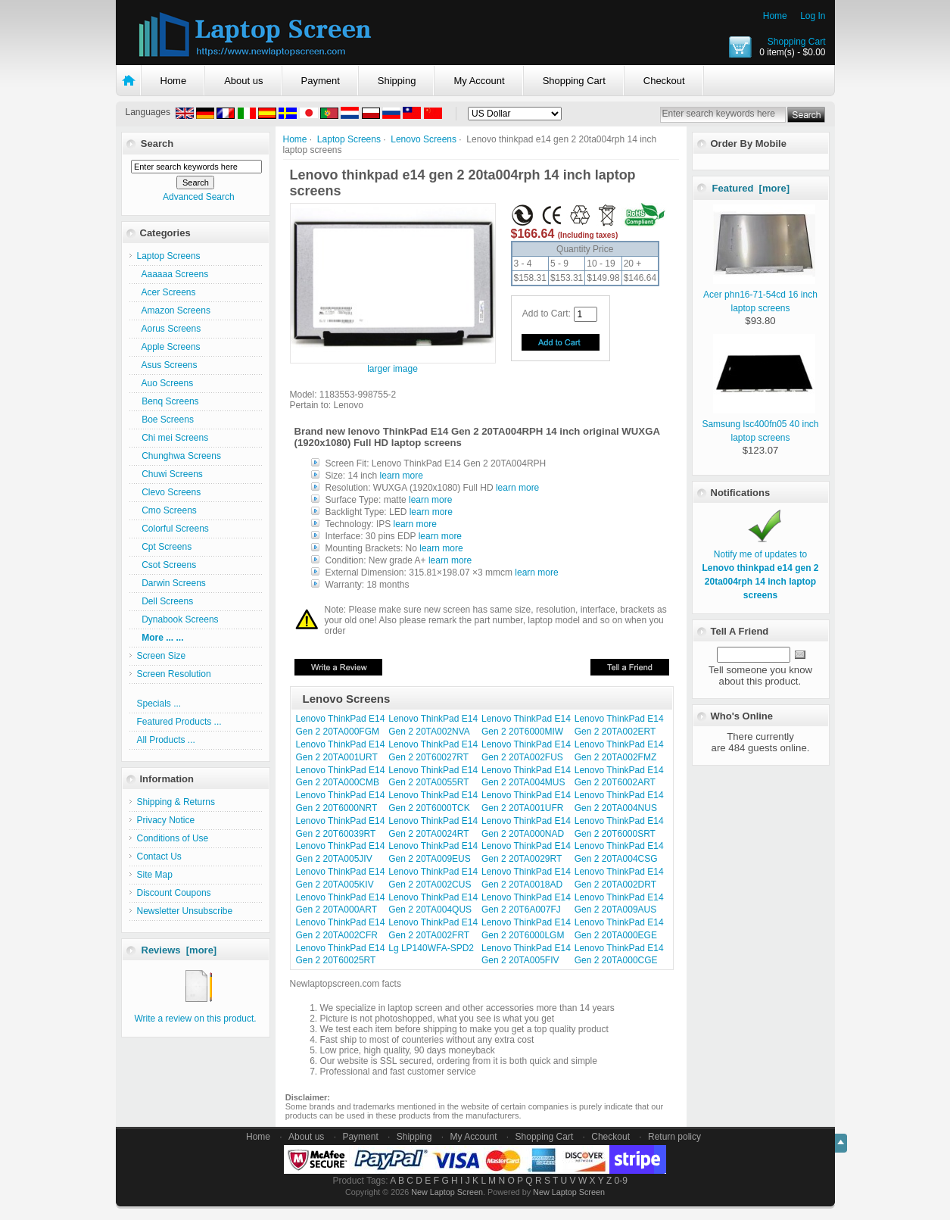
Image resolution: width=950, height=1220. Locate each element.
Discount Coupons (174, 893)
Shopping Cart (797, 41)
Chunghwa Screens (179, 456)
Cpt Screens (164, 546)
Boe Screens (165, 419)
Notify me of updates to (760, 568)
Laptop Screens (349, 139)
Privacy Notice (166, 820)
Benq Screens (168, 401)
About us (243, 80)
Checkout (664, 80)
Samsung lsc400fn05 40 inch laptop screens (760, 424)
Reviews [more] (179, 950)
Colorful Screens (173, 528)
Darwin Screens (171, 583)
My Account (478, 80)
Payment (320, 80)
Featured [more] (751, 188)
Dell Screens (165, 601)
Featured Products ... (179, 721)
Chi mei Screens (173, 437)
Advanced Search (199, 197)
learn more (401, 475)
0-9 (621, 1180)
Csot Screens (167, 565)
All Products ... (166, 740)
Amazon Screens (173, 310)
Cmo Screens (167, 510)
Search (157, 143)
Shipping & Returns (176, 802)
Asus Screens (167, 365)
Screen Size (161, 656)
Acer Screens (166, 292)
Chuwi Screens (170, 474)
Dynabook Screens (178, 619)
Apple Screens (169, 347)
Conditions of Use (173, 838)
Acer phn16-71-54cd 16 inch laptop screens (760, 295)
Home (775, 16)
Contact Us (159, 856)
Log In (812, 16)
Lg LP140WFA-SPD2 (431, 948)
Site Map (155, 874)
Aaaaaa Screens (173, 274)
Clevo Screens (169, 492)
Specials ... (159, 703)
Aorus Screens (169, 328)
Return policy (674, 1136)
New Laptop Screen (447, 1192)
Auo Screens (165, 383)
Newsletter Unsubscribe (185, 911)
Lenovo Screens (423, 139)
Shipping (397, 80)
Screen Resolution (174, 674)
